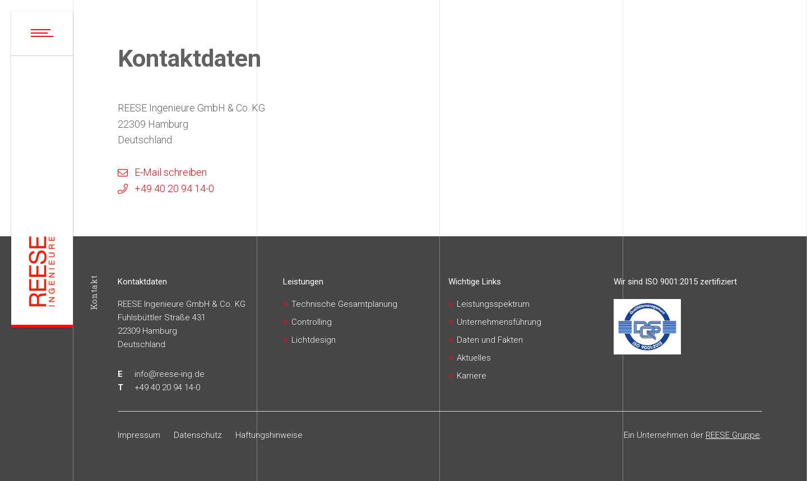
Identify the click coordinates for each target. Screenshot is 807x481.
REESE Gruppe (733, 435)
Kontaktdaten (142, 282)
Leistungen (303, 282)
